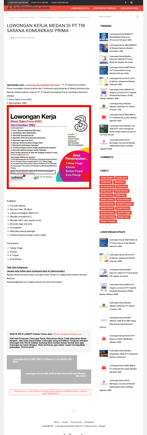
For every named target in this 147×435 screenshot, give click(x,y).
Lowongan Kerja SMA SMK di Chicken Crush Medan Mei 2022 (29, 360)
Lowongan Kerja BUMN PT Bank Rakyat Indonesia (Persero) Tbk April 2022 (121, 37)
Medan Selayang (107, 213)
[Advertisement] (49, 63)
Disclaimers (90, 416)
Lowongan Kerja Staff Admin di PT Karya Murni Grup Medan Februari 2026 (122, 70)
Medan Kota (120, 195)
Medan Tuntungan (108, 222)
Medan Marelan (107, 204)
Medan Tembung (108, 217)
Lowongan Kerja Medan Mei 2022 (43, 85)
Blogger (104, 420)
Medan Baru (119, 182)
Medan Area (122, 178)
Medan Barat (106, 182)
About (55, 416)
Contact (64, 416)
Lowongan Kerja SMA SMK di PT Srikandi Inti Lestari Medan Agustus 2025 (123, 118)
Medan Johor (106, 195)
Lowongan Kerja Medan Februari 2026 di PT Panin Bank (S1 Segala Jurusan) (121, 59)
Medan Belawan (107, 187)
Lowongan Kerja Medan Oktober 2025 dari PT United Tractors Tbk (122, 107)
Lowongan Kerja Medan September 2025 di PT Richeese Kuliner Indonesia (124, 354)
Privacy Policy (76, 416)
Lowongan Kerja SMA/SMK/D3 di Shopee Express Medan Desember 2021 (123, 48)
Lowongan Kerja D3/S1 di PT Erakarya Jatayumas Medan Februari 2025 (122, 81)
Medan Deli (121, 187)
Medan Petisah (107, 208)
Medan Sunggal (124, 213)
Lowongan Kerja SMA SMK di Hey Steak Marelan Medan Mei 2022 (68, 362)
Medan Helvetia (121, 191)
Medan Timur (123, 217)
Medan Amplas (107, 178)
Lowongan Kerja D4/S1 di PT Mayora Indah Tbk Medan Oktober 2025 (122, 339)
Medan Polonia (123, 208)
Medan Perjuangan (124, 204)
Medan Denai (106, 191)
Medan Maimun (123, 200)
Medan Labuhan (107, 200)
